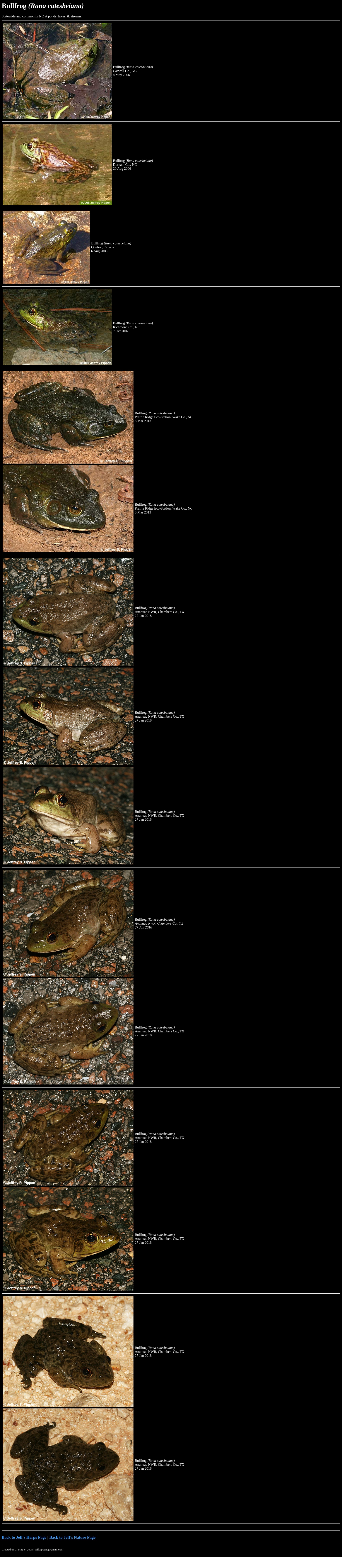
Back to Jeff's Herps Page (24, 1537)
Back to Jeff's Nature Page (72, 1537)
